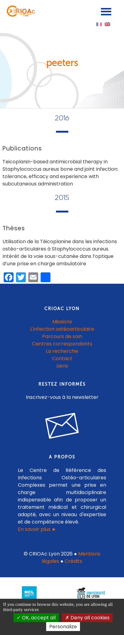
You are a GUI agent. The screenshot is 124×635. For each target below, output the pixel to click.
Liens (62, 365)
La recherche (62, 351)
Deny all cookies (87, 617)
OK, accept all (36, 617)
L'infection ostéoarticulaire (62, 329)
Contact (62, 358)
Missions (62, 321)
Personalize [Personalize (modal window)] (63, 626)
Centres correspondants (62, 343)
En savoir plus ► (37, 529)
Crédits (73, 561)
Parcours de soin (62, 336)
